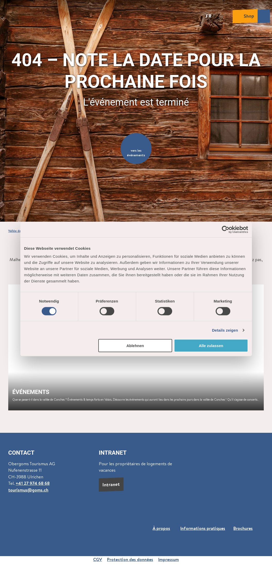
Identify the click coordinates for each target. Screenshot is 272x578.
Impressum (168, 559)
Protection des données (130, 559)
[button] (136, 148)
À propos (161, 528)
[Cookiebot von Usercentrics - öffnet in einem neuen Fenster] (225, 229)
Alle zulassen (211, 345)
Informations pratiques (202, 528)
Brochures (243, 528)
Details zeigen (225, 330)
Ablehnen (135, 345)
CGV (97, 559)
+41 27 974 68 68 (33, 483)
